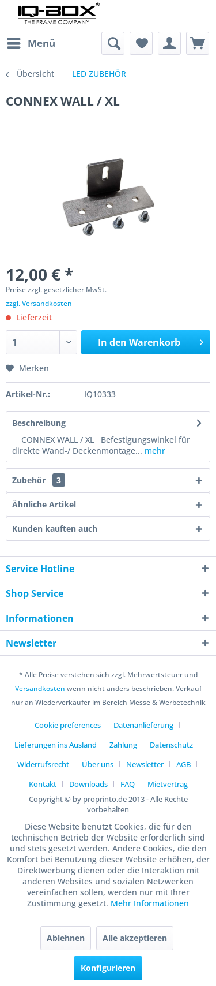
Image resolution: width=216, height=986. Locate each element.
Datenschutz (171, 745)
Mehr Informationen (150, 903)
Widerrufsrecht (43, 764)
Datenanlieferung (143, 725)
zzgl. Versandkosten (39, 303)
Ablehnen (66, 937)
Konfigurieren (108, 967)
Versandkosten (40, 688)
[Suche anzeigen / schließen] (112, 43)
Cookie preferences (68, 725)
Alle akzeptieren (135, 937)
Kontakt (42, 784)
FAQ (127, 784)
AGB (183, 764)
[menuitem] (30, 43)
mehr (153, 450)
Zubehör (38, 480)
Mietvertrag (167, 784)
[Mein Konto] (169, 43)
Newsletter (145, 764)
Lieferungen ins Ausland (55, 745)
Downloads (88, 784)
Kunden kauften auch (54, 528)
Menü (31, 42)
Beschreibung (39, 422)
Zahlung (123, 745)
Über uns (97, 764)
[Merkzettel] (141, 43)
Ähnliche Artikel (44, 504)
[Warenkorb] (197, 43)
